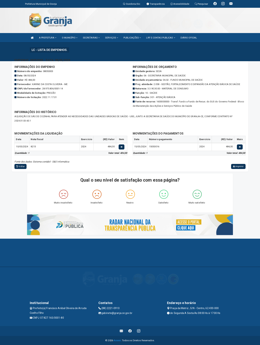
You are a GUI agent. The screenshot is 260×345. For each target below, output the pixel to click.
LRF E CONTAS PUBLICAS (160, 37)
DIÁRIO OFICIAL (189, 37)
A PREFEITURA (47, 37)
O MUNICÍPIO (69, 37)
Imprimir (238, 166)
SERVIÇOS (111, 37)
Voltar (20, 166)
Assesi (117, 340)
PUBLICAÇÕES (132, 37)
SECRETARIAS (91, 37)
